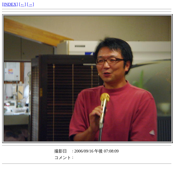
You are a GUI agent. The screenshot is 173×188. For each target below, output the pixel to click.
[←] (22, 4)
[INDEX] (10, 4)
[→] (30, 4)
